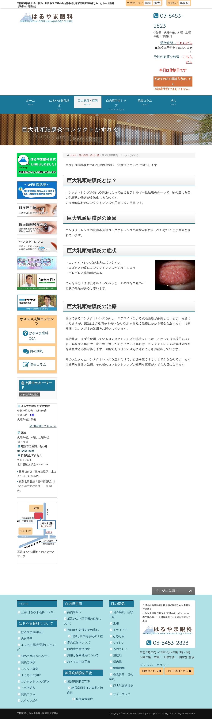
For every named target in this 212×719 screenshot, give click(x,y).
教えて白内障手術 (78, 661)
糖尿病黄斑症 (84, 699)
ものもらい (120, 649)
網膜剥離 (119, 668)
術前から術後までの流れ (83, 630)
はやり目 (119, 636)
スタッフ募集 (29, 669)
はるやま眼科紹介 (32, 632)
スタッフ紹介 (29, 700)
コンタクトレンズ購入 (35, 681)
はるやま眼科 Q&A (35, 335)
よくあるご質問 (31, 675)
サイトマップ (121, 694)
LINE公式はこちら (179, 671)
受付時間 (26, 638)
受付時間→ (176, 43)
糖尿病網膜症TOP (78, 681)
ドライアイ (120, 630)
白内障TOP (74, 612)
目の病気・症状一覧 (89, 155)
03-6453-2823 (170, 642)
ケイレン (119, 642)
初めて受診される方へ (35, 656)
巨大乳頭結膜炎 (123, 685)
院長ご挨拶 (28, 662)
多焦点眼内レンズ (78, 642)
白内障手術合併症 (78, 649)
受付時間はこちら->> (42, 426)
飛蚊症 (117, 655)
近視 (116, 623)
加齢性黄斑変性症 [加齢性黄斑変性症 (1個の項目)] (29, 394)
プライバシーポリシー (154, 665)
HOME (73, 155)
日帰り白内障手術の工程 (87, 636)
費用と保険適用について (83, 655)
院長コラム (34, 365)
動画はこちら (151, 671)
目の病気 (32, 351)
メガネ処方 (28, 688)
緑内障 (117, 661)
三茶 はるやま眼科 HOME (37, 612)
